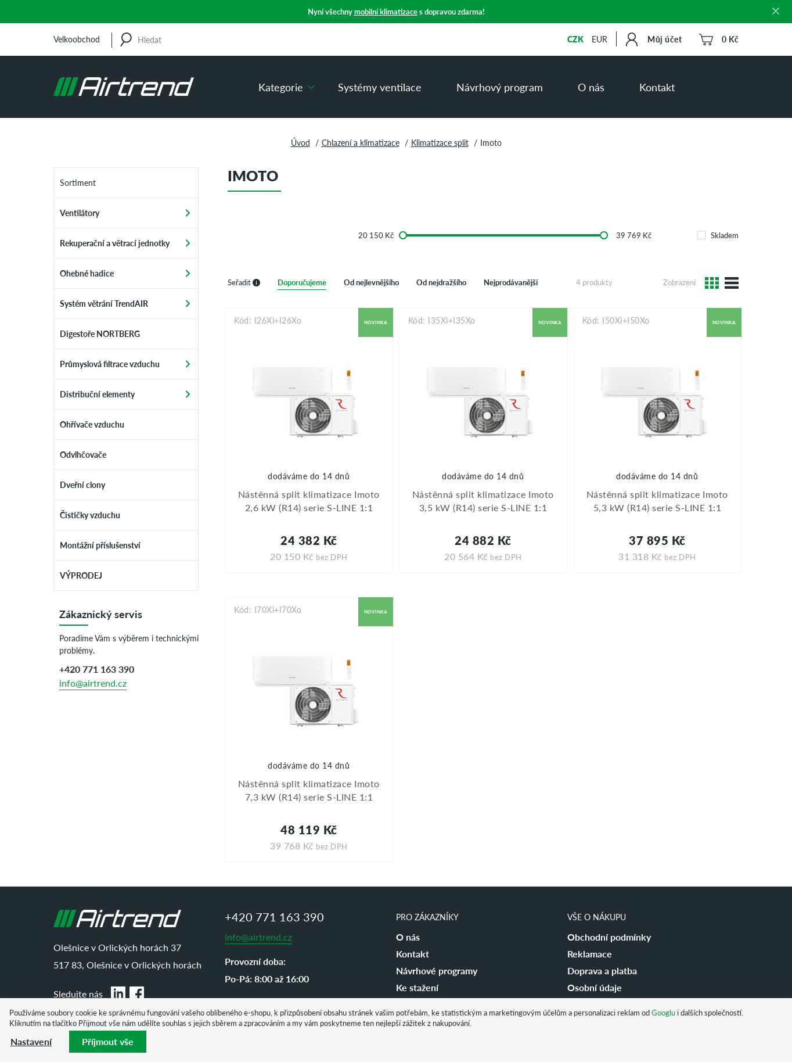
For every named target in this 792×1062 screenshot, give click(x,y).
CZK (575, 39)
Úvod (300, 142)
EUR (599, 39)
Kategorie (280, 87)
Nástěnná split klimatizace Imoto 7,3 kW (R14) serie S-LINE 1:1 (309, 790)
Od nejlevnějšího (371, 282)
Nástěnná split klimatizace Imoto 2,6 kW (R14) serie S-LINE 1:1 (309, 500)
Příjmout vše (108, 1041)
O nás (591, 87)
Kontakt (657, 87)
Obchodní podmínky (609, 936)
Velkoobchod (76, 39)
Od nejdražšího (441, 282)
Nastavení (31, 1041)
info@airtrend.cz (93, 683)
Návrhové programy (436, 970)
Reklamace (589, 953)
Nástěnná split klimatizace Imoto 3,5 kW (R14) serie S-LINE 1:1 (483, 500)
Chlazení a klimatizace (360, 142)
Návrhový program (499, 87)
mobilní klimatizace (385, 11)
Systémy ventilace (380, 87)
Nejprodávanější (511, 282)
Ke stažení (417, 987)
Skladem (718, 235)
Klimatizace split (440, 142)
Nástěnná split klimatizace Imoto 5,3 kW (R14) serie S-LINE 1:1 (657, 500)
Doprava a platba (602, 970)
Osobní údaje (594, 987)
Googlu (663, 1012)
